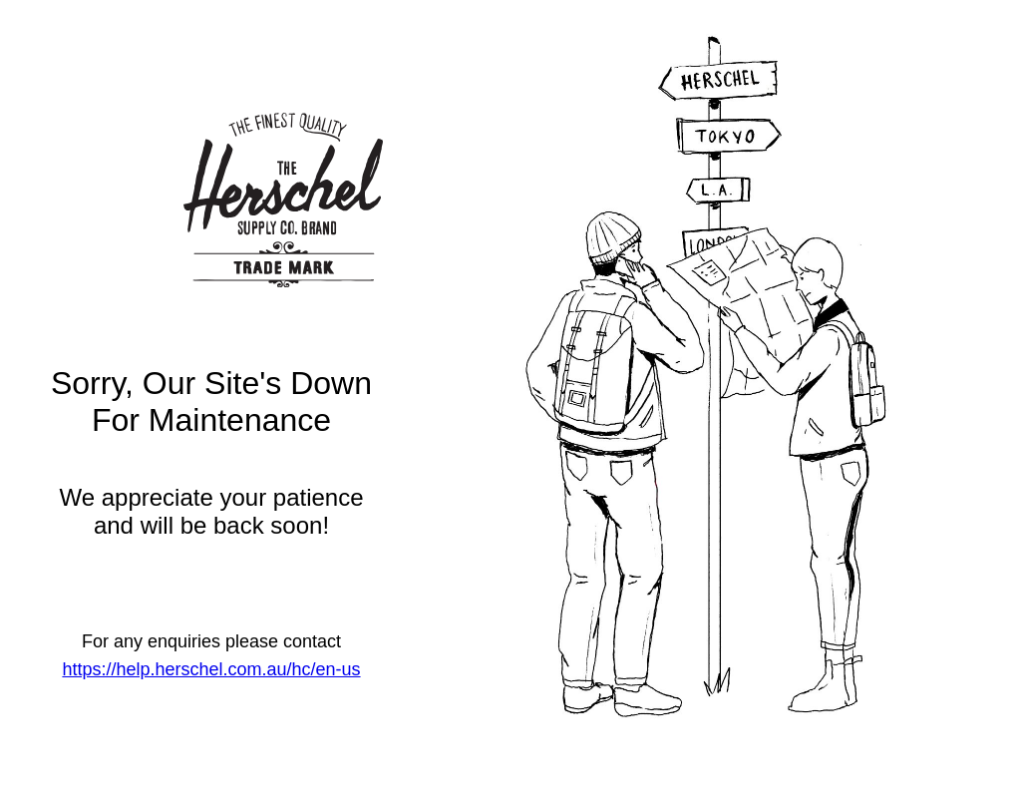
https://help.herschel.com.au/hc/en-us (211, 669)
